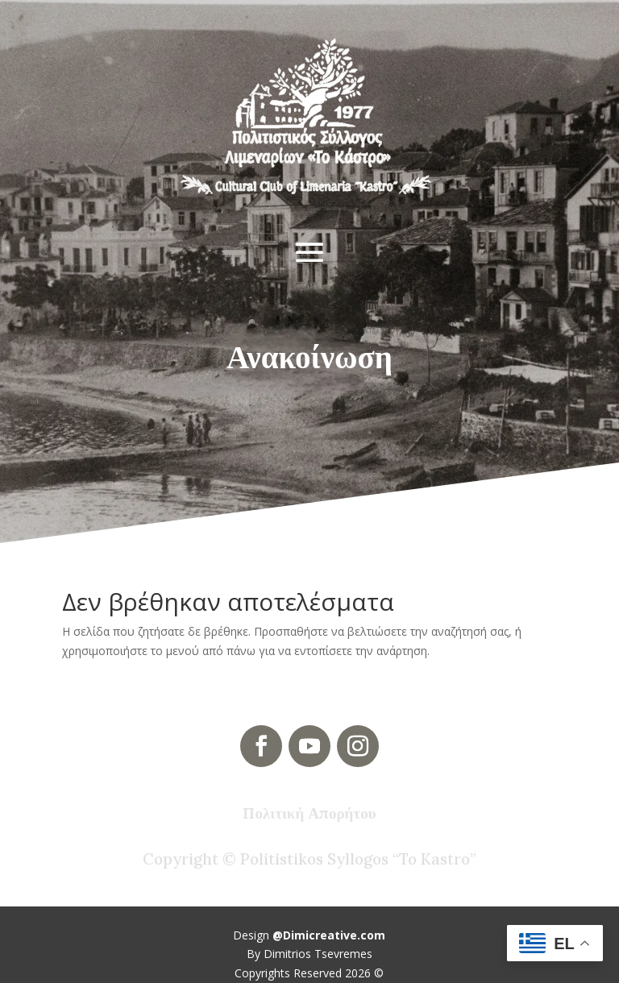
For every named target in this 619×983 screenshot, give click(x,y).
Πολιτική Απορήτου (309, 813)
